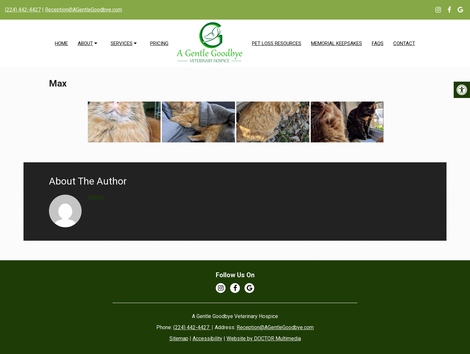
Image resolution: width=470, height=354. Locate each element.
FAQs (378, 43)
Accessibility (207, 338)
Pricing (159, 43)
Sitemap (178, 338)
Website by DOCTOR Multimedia (264, 338)
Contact (404, 43)
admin (95, 197)
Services (122, 43)
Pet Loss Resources (276, 43)
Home (61, 43)
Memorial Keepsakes (336, 43)
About (85, 43)
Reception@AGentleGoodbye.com (83, 10)
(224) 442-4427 (23, 10)
